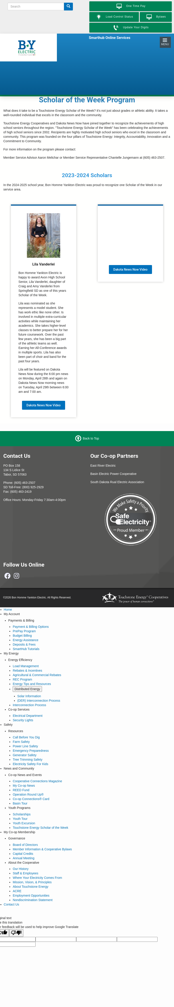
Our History (20, 869)
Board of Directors (25, 845)
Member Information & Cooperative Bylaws (42, 849)
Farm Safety (21, 742)
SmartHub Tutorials (26, 649)
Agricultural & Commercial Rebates (37, 675)
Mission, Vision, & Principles (32, 882)
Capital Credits (23, 853)
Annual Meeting (23, 858)
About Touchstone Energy (30, 886)
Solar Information (29, 696)
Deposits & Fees (24, 644)
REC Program (22, 679)
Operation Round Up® (28, 794)
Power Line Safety (25, 746)
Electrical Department (27, 715)
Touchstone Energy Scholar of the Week (40, 827)
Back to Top (91, 438)
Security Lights (23, 720)
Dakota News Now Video (43, 405)
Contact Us (11, 904)
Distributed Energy (27, 689)
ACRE (17, 891)
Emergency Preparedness (31, 750)
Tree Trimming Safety (27, 759)
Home (8, 609)
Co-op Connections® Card (31, 799)
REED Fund (21, 790)
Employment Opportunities (31, 895)
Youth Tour (20, 819)
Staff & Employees (25, 873)
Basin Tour (20, 803)
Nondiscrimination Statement (32, 900)
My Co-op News (24, 785)
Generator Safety (24, 755)
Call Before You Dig (26, 737)
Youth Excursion (24, 823)
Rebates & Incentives (27, 670)
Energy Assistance (25, 640)
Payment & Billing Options (31, 626)
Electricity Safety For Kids (30, 764)
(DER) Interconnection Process (38, 700)
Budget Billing (22, 635)
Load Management (26, 666)
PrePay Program (24, 631)
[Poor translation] (16, 933)
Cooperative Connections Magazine (37, 781)
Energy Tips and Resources (32, 684)
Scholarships (21, 814)
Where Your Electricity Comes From (37, 877)
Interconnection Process (29, 705)
